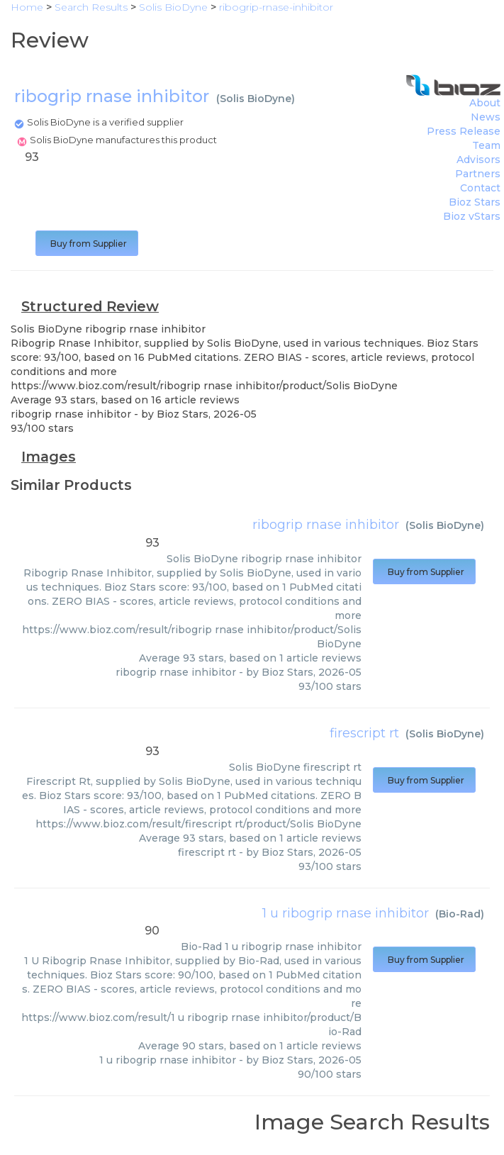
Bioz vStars (471, 216)
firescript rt (364, 733)
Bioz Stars (474, 202)
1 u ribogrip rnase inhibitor (345, 913)
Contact (480, 188)
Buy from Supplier (86, 243)
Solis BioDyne (255, 98)
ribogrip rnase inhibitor (325, 524)
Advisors (478, 159)
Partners (477, 173)
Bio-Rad (460, 914)
